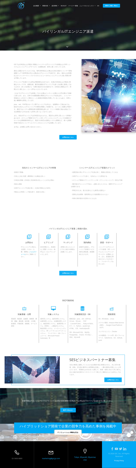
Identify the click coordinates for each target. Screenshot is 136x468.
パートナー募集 (73, 6)
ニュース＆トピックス (88, 6)
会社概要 (37, 6)
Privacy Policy (119, 461)
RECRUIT (64, 6)
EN (98, 6)
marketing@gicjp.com (51, 458)
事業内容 (46, 6)
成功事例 (55, 6)
